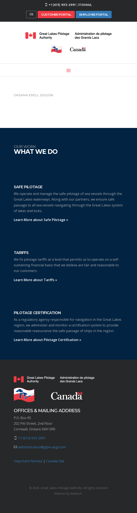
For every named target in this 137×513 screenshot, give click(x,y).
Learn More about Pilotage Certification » (47, 339)
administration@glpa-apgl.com (42, 447)
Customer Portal (56, 14)
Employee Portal (93, 14)
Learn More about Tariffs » (35, 280)
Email (87, 5)
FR (31, 14)
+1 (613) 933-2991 (62, 5)
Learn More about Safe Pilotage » (41, 219)
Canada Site (55, 461)
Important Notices (28, 461)
